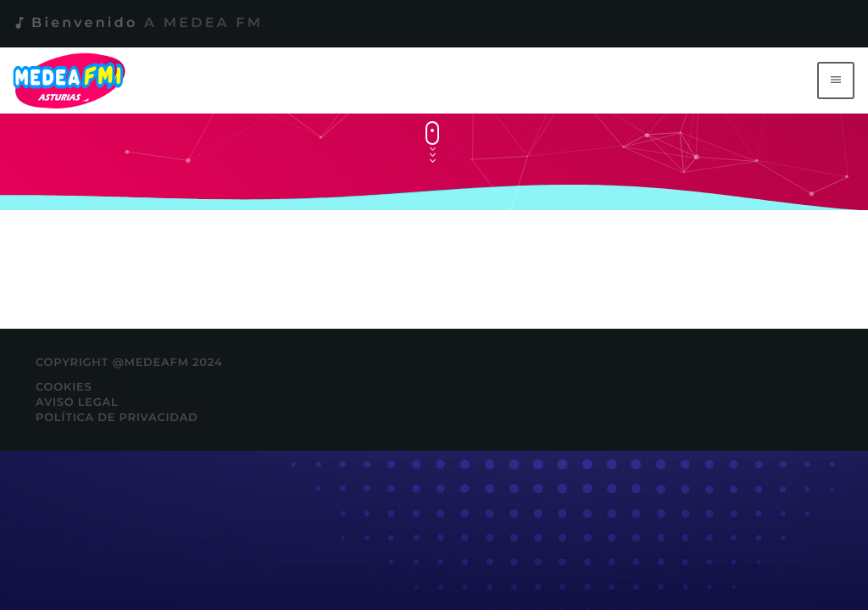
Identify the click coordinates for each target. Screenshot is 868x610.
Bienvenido (137, 23)
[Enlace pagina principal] (72, 80)
